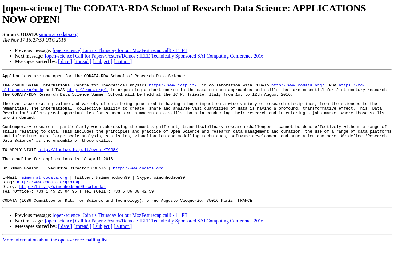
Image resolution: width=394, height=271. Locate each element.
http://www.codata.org (138, 187)
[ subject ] (102, 61)
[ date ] (65, 61)
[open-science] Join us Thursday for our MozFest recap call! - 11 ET (120, 50)
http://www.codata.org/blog (48, 204)
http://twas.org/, (87, 93)
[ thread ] (82, 61)
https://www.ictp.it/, (174, 87)
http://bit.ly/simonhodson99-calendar (62, 209)
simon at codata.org (58, 34)
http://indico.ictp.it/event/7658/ (78, 165)
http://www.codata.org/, (299, 87)
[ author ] (123, 61)
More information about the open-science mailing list (54, 265)
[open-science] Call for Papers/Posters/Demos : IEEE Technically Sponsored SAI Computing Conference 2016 (154, 55)
